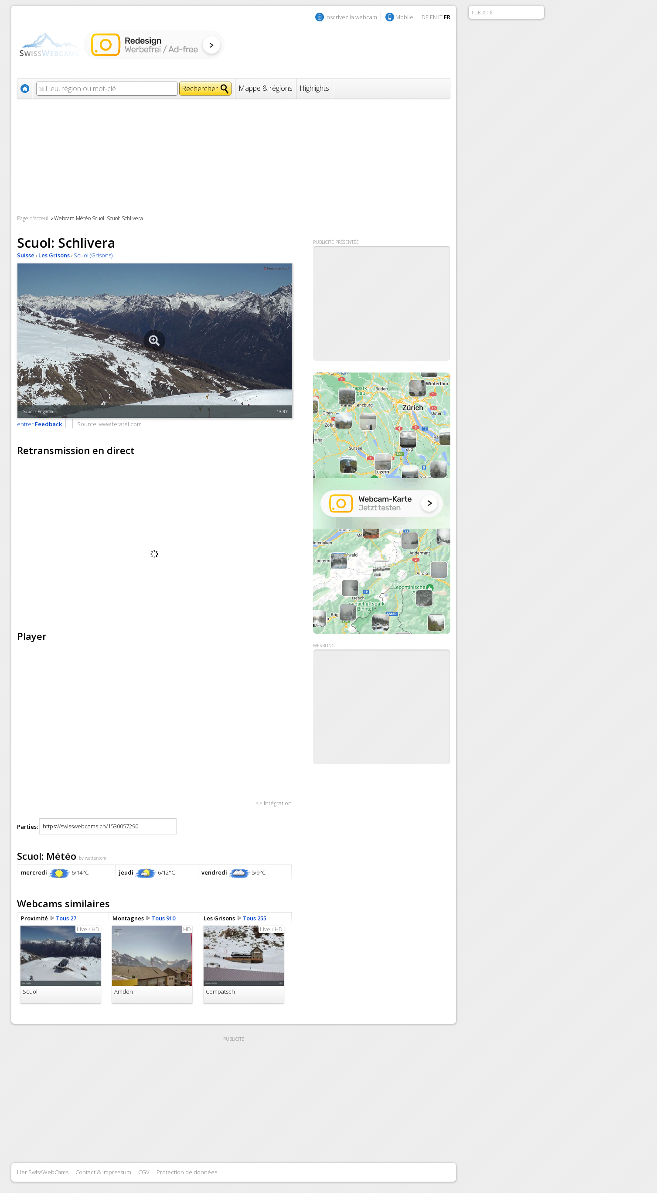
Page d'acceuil (33, 218)
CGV (144, 1172)
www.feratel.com (120, 424)
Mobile (404, 17)
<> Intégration (273, 803)
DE (425, 17)
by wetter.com (92, 858)
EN (433, 17)
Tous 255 (254, 918)
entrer (39, 424)
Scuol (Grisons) (93, 255)
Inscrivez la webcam (351, 17)
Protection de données (187, 1172)
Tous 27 (65, 918)
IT (440, 17)
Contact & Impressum (103, 1172)
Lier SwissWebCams (42, 1172)
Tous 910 (163, 918)
